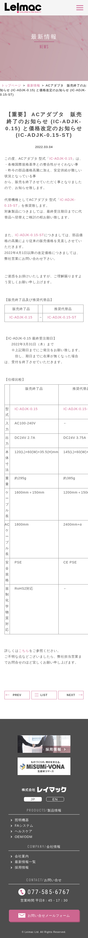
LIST (44, 695)
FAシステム (24, 825)
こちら (24, 651)
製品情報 (44, 810)
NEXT (71, 695)
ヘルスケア (23, 831)
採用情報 (22, 867)
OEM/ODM (23, 837)
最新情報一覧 (25, 862)
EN (55, 799)
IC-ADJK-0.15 (60, 158)
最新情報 (33, 85)
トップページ (11, 85)
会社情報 (44, 846)
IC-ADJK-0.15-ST (29, 235)
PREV (17, 695)
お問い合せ (44, 880)
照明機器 (22, 820)
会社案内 (22, 856)
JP (33, 799)
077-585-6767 (49, 891)
